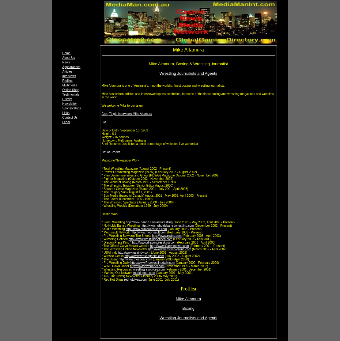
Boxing (188, 308)
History (67, 99)
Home (66, 53)
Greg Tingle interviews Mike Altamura (127, 114)
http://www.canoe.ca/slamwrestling (149, 222)
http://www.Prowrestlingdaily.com (152, 262)
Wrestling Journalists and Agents (188, 73)
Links (66, 113)
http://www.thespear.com (135, 259)
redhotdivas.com (135, 279)
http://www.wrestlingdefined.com (150, 239)
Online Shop (70, 90)
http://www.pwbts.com (167, 235)
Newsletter (69, 103)
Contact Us (69, 117)
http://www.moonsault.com (149, 232)
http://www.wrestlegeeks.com (144, 256)
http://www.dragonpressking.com (154, 242)
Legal (66, 122)
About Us (68, 57)
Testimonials (70, 94)
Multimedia (69, 85)
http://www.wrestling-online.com (169, 249)
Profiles (67, 80)
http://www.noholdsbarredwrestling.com (167, 225)
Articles (67, 71)
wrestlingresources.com (149, 269)
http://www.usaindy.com (134, 252)
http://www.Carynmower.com (169, 246)
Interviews (69, 76)
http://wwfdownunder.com (147, 266)
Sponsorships (71, 108)
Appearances (71, 67)
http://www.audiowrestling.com (146, 229)
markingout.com (144, 273)
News (66, 62)
